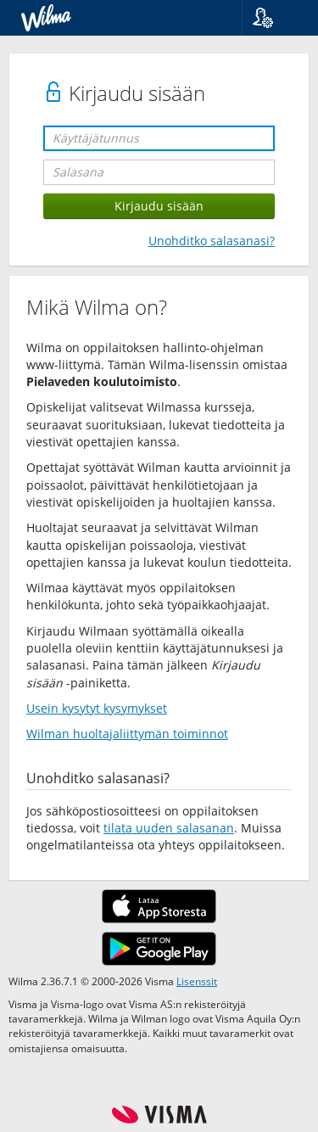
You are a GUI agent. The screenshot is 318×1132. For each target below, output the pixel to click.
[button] (273, 18)
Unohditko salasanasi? (211, 241)
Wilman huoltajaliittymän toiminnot (127, 734)
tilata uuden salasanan (168, 828)
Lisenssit (196, 981)
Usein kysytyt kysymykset (96, 708)
